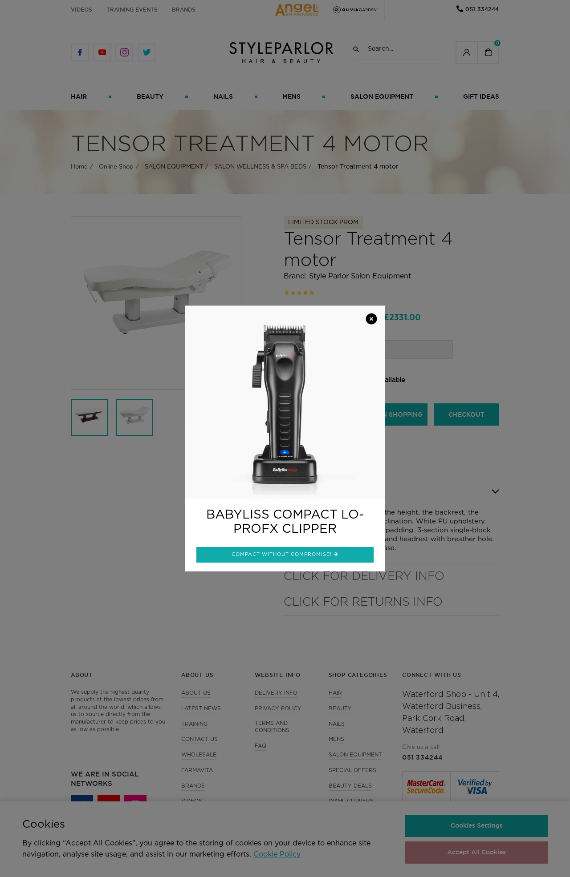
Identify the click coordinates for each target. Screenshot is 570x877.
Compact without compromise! (285, 554)
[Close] (371, 320)
